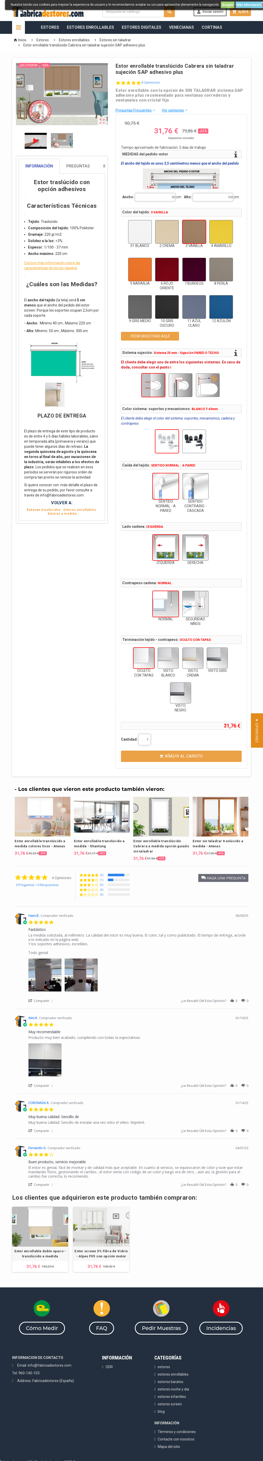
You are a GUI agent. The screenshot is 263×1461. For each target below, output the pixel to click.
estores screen (170, 1404)
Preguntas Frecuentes (136, 110)
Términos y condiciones (177, 1432)
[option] (42, 826)
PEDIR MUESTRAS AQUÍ (150, 336)
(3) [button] (101, 875)
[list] (138, 976)
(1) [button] (101, 880)
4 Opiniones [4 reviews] (150, 82)
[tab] (62, 166)
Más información (249, 5)
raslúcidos (44, 510)
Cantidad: (129, 739)
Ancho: (128, 197)
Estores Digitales (141, 27)
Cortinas (212, 27)
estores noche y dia (173, 1389)
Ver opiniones (175, 110)
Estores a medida (62, 513)
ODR (109, 1367)
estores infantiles (172, 1397)
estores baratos (170, 1382)
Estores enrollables (79, 510)
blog (161, 1411)
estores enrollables (173, 1374)
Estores (50, 27)
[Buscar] (138, 11)
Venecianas (181, 27)
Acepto (227, 5)
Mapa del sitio (169, 1447)
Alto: (188, 197)
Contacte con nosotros (176, 1439)
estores (164, 1367)
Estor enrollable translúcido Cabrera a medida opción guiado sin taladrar (161, 846)
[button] (223, 878)
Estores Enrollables (90, 27)
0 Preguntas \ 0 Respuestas (37, 884)
